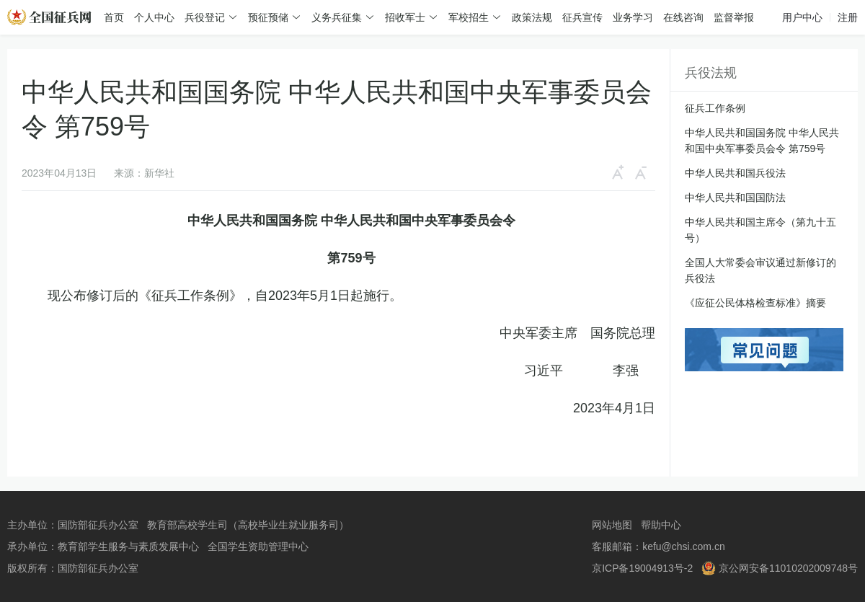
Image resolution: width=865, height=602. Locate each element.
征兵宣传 (582, 17)
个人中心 (154, 17)
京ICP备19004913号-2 (642, 568)
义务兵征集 (336, 17)
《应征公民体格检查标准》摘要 (755, 303)
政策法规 (532, 17)
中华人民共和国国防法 (735, 197)
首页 (114, 17)
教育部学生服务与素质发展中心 (128, 546)
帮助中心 (661, 525)
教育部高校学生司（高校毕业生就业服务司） (248, 525)
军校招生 (468, 17)
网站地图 (612, 525)
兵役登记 (205, 17)
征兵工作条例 (715, 108)
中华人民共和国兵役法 (735, 173)
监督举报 (734, 17)
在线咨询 (683, 17)
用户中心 (802, 17)
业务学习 (633, 17)
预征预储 (268, 17)
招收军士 (405, 17)
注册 (848, 17)
